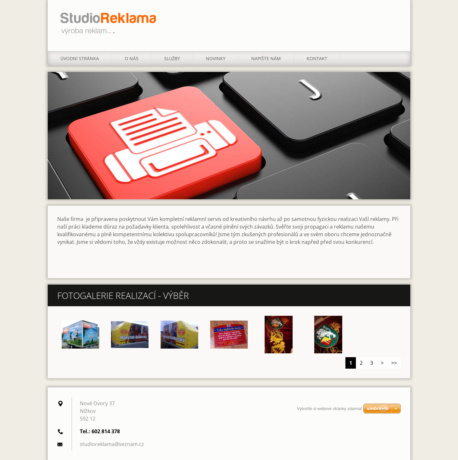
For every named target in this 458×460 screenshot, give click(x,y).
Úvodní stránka (79, 58)
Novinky (216, 58)
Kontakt (317, 58)
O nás (131, 58)
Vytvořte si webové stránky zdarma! (329, 408)
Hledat (394, 18)
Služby (172, 58)
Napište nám (266, 58)
